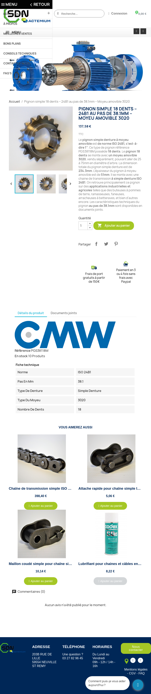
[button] (40, 506)
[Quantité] (83, 225)
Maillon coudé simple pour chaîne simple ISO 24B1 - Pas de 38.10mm (66, 564)
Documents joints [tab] (64, 313)
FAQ (141, 673)
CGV (132, 673)
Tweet (106, 244)
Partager (96, 244)
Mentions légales (136, 669)
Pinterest (116, 244)
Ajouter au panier (113, 225)
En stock (21, 356)
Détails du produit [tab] (31, 313)
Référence (23, 351)
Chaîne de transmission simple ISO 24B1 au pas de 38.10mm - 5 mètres (68, 488)
